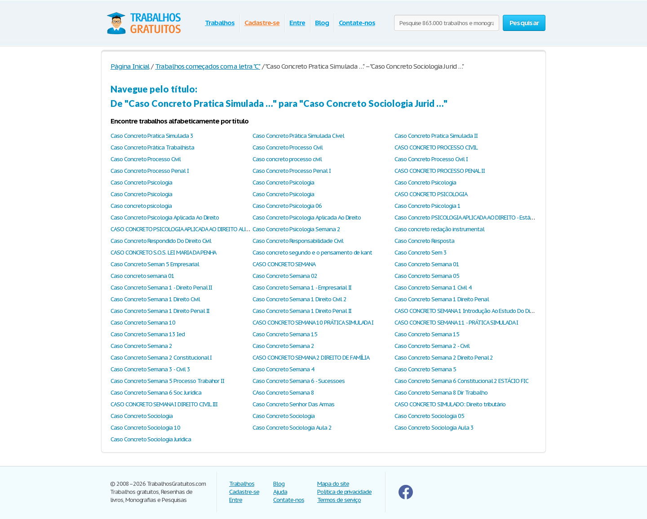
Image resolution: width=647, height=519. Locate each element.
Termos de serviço (339, 500)
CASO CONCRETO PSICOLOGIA (430, 194)
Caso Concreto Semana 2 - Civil (432, 346)
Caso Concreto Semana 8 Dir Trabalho (440, 392)
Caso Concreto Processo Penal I (150, 171)
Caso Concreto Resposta (424, 241)
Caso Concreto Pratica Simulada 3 (152, 136)
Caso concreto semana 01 (142, 276)
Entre (297, 22)
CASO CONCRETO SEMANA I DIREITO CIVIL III (164, 404)
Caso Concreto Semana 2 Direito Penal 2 (443, 357)
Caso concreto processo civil (287, 159)
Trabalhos (220, 22)
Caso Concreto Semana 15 (285, 334)
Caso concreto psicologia (141, 206)
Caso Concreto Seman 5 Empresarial (155, 264)
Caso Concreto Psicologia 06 (287, 206)
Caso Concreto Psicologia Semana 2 (296, 229)
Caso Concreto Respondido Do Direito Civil (161, 241)
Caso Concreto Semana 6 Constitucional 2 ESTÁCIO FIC (461, 381)
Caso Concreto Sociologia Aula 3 (434, 427)
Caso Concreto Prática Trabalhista (152, 147)
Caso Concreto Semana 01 (426, 264)
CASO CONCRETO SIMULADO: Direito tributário (449, 404)
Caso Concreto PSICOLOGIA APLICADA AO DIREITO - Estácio (465, 217)
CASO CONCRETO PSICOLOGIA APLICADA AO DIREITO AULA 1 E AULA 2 (194, 229)
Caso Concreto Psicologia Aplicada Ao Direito (165, 217)
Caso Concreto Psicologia (141, 182)
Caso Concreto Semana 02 (285, 276)
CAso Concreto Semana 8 (283, 392)
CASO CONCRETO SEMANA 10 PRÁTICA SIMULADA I (313, 322)
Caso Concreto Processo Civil (288, 147)
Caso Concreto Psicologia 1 (427, 206)
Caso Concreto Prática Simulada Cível (298, 136)
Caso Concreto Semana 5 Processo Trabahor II (167, 381)
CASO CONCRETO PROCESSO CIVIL (436, 147)
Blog (322, 22)
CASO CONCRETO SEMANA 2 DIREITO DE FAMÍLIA (311, 357)
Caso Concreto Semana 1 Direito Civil (155, 299)
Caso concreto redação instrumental (439, 229)
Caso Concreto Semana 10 (143, 322)
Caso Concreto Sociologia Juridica (151, 439)
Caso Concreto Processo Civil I (431, 159)
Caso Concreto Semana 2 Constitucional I (161, 357)
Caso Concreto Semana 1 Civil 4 (432, 287)
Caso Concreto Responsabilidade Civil (298, 241)
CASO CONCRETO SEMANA (284, 264)
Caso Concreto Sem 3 (420, 252)
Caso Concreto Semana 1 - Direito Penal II (161, 287)
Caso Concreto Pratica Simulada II (436, 136)
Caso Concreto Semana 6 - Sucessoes (299, 381)
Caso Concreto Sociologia (142, 416)
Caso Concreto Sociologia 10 (145, 427)
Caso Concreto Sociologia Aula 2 (292, 427)
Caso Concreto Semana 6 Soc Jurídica (156, 392)
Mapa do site (333, 484)
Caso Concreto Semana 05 (426, 276)
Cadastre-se (262, 22)
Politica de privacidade (344, 492)
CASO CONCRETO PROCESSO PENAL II (439, 171)
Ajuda (280, 492)
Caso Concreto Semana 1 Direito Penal (441, 299)
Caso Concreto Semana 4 (283, 369)
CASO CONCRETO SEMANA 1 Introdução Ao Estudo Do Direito (467, 311)
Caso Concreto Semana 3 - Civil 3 (150, 369)
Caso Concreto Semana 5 (425, 369)
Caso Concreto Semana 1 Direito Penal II (160, 311)
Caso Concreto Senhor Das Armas (293, 404)
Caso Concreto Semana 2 (141, 346)
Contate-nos (357, 22)
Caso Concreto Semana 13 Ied (148, 334)
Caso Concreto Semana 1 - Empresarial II (302, 287)
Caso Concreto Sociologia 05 (429, 416)
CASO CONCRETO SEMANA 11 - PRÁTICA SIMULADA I (456, 322)
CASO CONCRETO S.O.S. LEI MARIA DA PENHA (163, 252)
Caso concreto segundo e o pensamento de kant (312, 252)
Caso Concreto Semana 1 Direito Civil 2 (299, 299)
